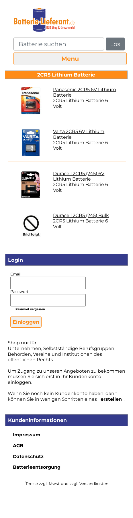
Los (115, 44)
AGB (18, 445)
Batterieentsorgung (36, 467)
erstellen (111, 399)
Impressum (26, 434)
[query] (58, 44)
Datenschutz (28, 456)
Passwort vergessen (30, 309)
